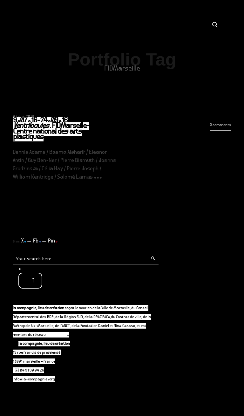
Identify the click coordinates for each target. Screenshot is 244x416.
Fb (37, 241)
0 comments (220, 125)
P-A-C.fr (59, 335)
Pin (53, 241)
